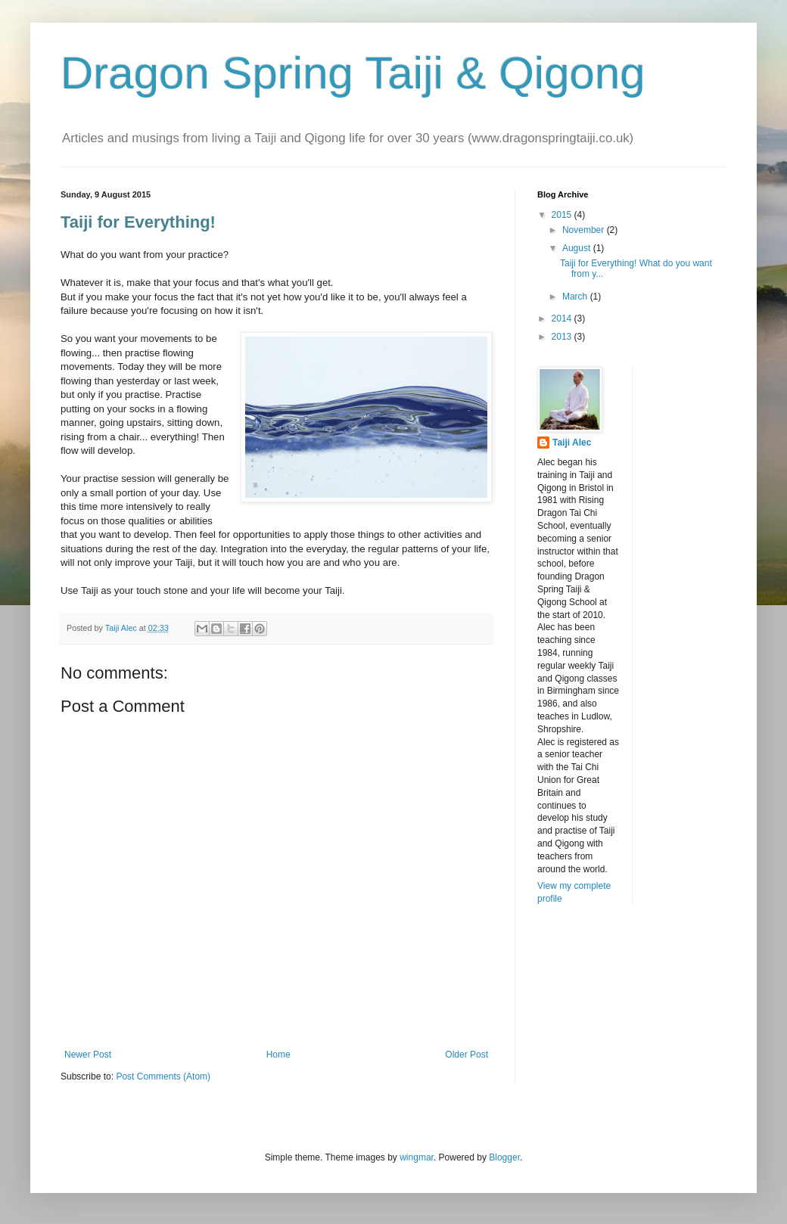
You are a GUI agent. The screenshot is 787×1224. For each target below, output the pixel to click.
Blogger (504, 1157)
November (584, 230)
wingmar (417, 1157)
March (576, 296)
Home (278, 1054)
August (577, 248)
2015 (563, 215)
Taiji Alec (571, 442)
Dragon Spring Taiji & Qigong (353, 73)
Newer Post (87, 1054)
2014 (563, 318)
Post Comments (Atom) (163, 1076)
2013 (563, 336)
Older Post (466, 1054)
